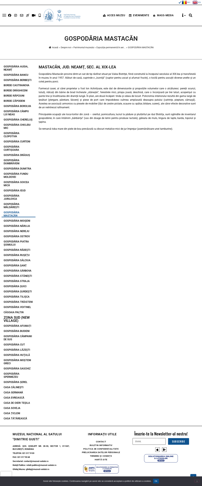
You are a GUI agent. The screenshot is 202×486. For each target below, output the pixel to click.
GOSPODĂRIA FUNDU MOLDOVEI (16, 175)
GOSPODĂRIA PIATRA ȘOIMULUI (16, 243)
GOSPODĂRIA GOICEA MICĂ (16, 184)
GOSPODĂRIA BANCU (16, 74)
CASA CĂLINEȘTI (14, 387)
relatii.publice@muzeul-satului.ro (41, 465)
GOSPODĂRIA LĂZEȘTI (17, 349)
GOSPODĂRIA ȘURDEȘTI (18, 291)
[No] (197, 481)
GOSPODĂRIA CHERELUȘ (18, 119)
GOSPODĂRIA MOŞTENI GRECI (17, 362)
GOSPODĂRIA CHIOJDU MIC (17, 126)
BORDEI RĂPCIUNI (14, 95)
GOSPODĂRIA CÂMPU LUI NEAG (16, 113)
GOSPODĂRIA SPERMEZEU (11, 375)
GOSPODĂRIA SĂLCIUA (17, 260)
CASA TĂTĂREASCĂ (15, 418)
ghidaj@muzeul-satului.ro (37, 469)
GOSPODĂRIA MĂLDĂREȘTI (11, 206)
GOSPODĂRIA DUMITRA (17, 168)
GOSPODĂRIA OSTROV (17, 236)
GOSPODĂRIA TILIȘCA (17, 296)
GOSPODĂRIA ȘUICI (15, 286)
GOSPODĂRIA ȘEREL (15, 382)
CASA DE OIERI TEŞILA (17, 402)
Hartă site (101, 460)
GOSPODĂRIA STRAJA (17, 281)
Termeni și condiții (101, 456)
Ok (156, 481)
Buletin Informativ (101, 445)
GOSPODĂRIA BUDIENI (17, 331)
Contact (101, 441)
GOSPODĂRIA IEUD (15, 190)
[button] (190, 15)
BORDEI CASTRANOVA (16, 85)
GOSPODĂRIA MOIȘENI (17, 220)
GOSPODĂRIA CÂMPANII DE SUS (18, 338)
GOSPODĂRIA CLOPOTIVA (11, 135)
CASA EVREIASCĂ (14, 397)
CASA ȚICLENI (12, 413)
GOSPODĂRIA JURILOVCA (11, 197)
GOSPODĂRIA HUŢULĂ (17, 355)
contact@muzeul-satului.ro (36, 461)
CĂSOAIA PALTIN (14, 312)
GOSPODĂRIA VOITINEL (17, 307)
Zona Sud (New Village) (17, 319)
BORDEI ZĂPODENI (14, 100)
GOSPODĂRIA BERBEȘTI (18, 80)
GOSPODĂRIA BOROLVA (17, 106)
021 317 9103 (28, 453)
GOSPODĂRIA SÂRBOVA (17, 270)
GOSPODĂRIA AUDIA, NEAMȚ (16, 68)
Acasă (53, 47)
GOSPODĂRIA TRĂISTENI (18, 301)
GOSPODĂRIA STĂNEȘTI (18, 275)
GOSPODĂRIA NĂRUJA (17, 225)
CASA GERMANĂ (13, 392)
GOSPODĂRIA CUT (14, 344)
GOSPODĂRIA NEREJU (16, 231)
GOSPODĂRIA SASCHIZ (17, 368)
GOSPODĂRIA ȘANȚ (15, 265)
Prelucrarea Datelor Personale (101, 452)
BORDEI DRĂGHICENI (16, 90)
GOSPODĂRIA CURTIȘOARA (11, 148)
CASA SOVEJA (12, 408)
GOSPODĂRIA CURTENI (17, 141)
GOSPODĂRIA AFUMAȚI (17, 325)
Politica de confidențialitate (101, 449)
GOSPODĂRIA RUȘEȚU (17, 255)
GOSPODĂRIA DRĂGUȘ (17, 155)
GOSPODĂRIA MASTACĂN (11, 214)
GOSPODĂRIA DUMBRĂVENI (12, 162)
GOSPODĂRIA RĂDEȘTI (17, 249)
